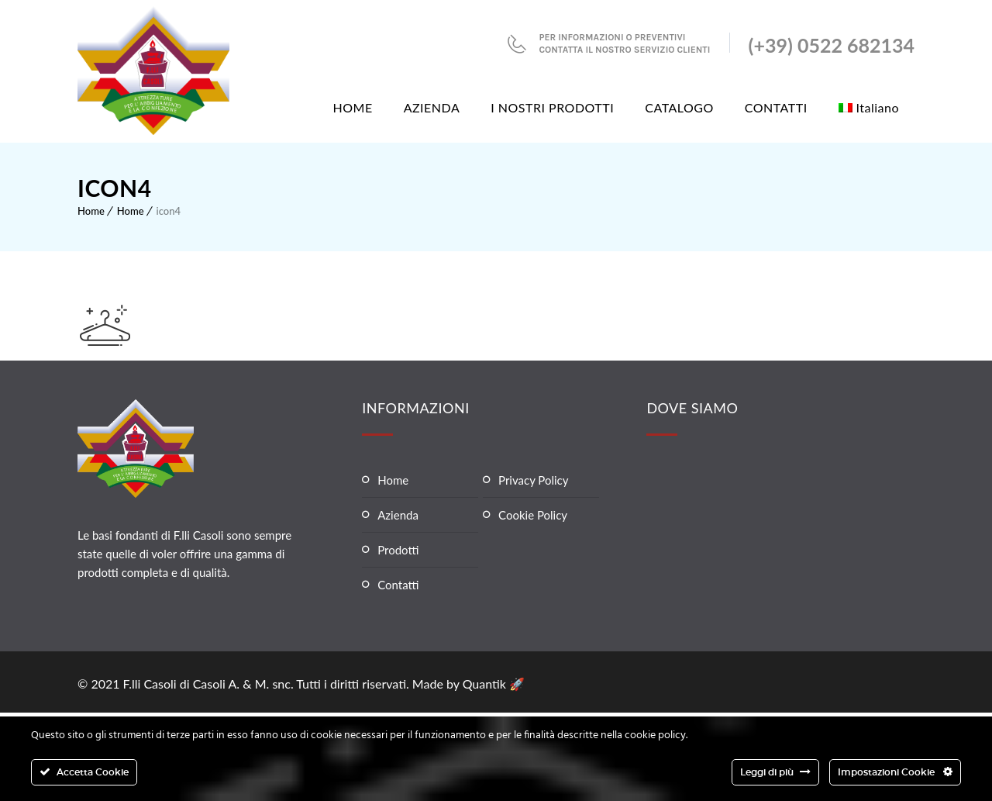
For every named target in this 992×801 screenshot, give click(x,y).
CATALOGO (679, 107)
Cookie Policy (532, 515)
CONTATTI (776, 107)
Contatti (397, 585)
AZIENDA (432, 107)
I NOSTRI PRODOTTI (552, 107)
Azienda (397, 515)
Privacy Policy (533, 480)
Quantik (486, 683)
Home (91, 211)
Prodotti (397, 550)
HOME (353, 107)
